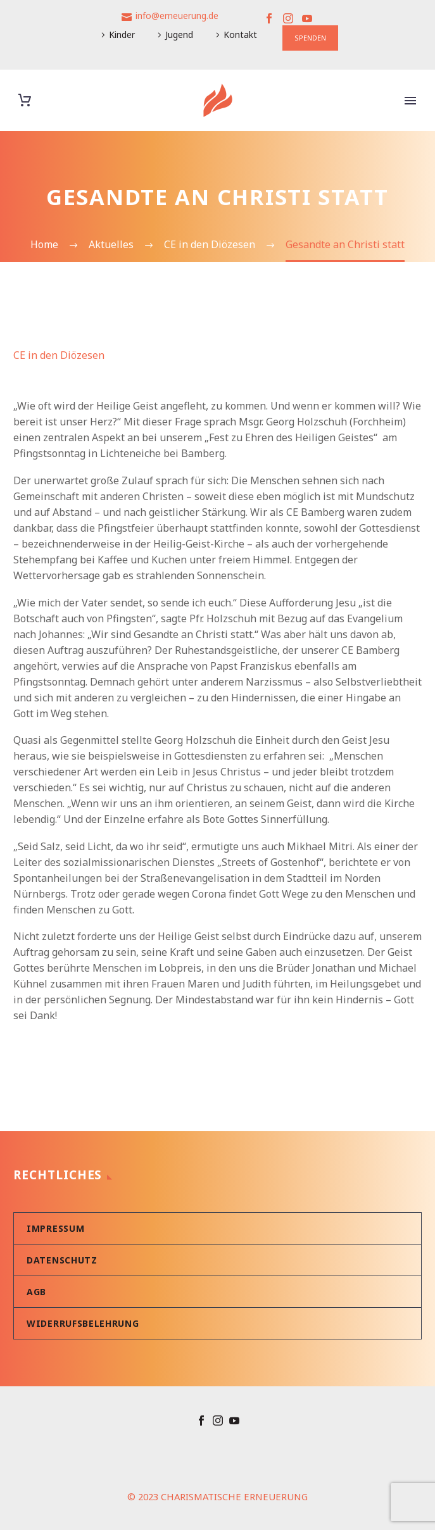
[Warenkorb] (24, 100)
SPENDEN (310, 37)
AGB (36, 1292)
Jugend (179, 34)
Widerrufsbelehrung (83, 1323)
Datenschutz (62, 1260)
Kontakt (240, 34)
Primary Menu (410, 100)
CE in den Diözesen (58, 355)
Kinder (122, 34)
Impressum (55, 1228)
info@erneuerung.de (177, 15)
